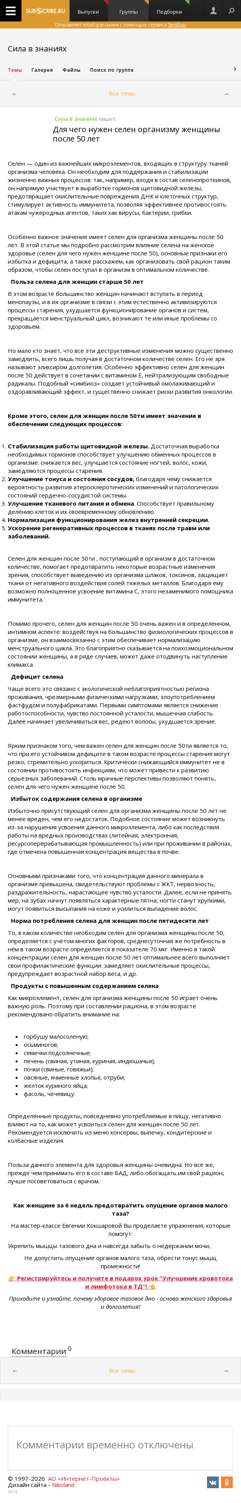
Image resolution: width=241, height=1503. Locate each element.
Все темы (122, 93)
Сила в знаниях (37, 48)
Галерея (42, 70)
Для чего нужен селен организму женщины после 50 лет (136, 134)
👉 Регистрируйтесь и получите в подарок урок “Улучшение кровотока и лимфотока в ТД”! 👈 (120, 1282)
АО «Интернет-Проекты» (84, 1478)
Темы (15, 70)
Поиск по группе (112, 70)
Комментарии (39, 1351)
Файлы (71, 70)
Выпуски (93, 7)
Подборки (173, 7)
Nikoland (63, 1485)
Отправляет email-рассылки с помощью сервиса (120, 24)
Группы (134, 7)
